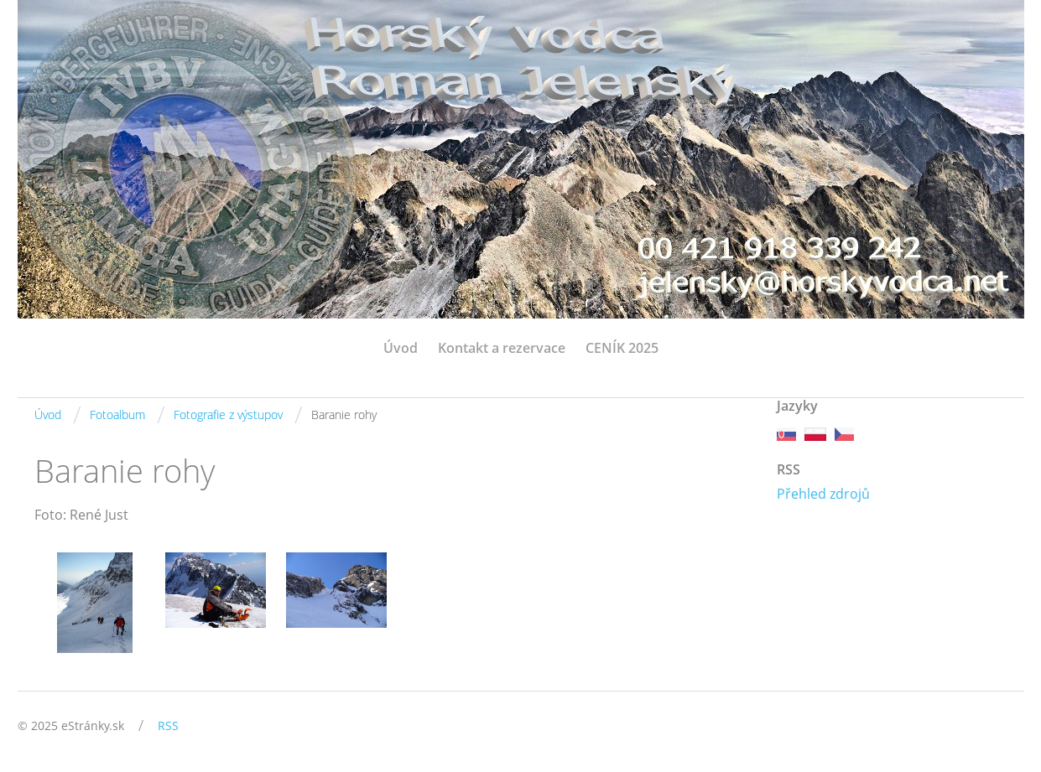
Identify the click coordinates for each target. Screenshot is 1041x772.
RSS (168, 725)
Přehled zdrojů (823, 493)
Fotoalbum (117, 414)
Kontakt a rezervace (501, 348)
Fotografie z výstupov (228, 414)
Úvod (400, 348)
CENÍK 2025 (622, 348)
